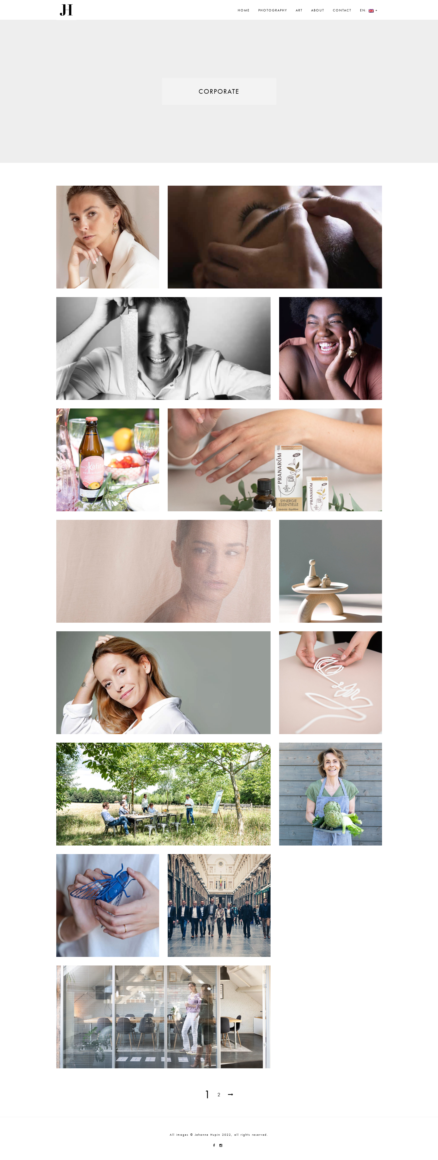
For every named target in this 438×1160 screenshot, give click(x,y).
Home (244, 10)
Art (299, 10)
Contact (342, 10)
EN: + (369, 10)
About (317, 10)
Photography (272, 10)
